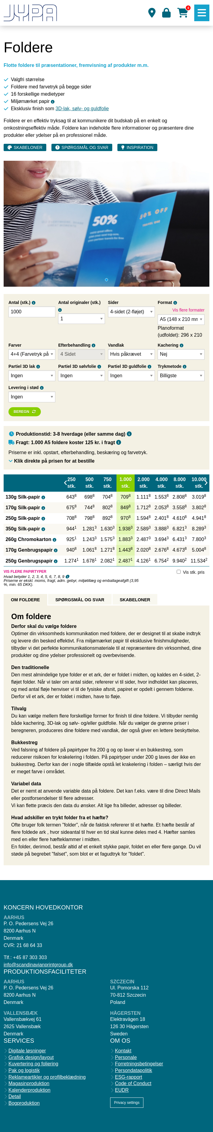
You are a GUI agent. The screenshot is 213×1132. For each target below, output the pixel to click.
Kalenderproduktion (29, 1090)
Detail (14, 1096)
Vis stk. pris (194, 572)
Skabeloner (28, 147)
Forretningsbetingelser (139, 1063)
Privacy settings (126, 1103)
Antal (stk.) (19, 302)
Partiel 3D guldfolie (127, 366)
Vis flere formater (188, 310)
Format (165, 302)
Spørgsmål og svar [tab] (79, 599)
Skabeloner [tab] (135, 599)
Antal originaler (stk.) (79, 302)
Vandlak (116, 345)
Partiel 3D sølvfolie (77, 366)
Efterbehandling (74, 345)
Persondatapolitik (133, 1070)
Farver (14, 345)
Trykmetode (170, 366)
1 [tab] (106, 279)
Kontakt (123, 1050)
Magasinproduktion (28, 1083)
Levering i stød (23, 387)
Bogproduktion (24, 1103)
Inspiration (139, 147)
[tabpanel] (106, 224)
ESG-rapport (128, 1077)
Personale (126, 1057)
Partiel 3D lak (21, 366)
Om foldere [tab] (25, 599)
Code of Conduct (133, 1083)
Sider (113, 302)
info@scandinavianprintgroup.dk (38, 964)
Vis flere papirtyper (25, 571)
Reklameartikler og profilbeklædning (47, 1077)
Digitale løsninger (27, 1050)
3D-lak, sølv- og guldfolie (82, 108)
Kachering (168, 345)
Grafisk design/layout (31, 1057)
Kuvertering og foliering (33, 1063)
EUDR (122, 1090)
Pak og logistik (24, 1070)
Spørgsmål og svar (84, 147)
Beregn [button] (21, 412)
